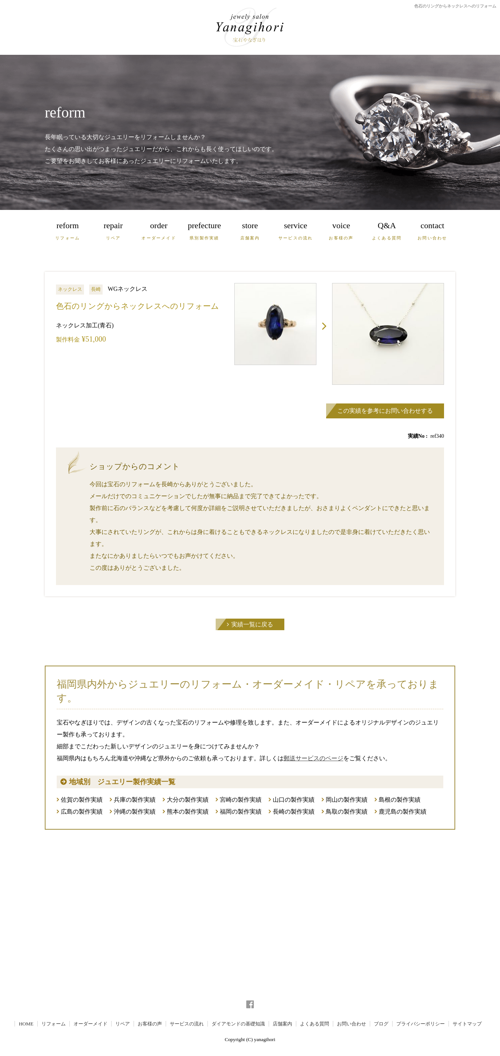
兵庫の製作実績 (135, 799)
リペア (122, 1024)
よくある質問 (314, 1024)
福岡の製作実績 (241, 811)
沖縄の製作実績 (135, 811)
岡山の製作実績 (347, 799)
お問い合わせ (351, 1024)
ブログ (381, 1024)
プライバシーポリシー (420, 1024)
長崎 (96, 289)
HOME (26, 1024)
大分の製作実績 (188, 799)
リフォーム (53, 1024)
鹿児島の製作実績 (402, 811)
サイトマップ (467, 1024)
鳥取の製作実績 (347, 811)
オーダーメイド (90, 1024)
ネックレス (70, 289)
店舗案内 (282, 1024)
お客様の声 (150, 1024)
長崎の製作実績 (294, 811)
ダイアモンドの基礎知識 (238, 1024)
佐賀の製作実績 (82, 799)
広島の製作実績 (82, 811)
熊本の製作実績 (188, 811)
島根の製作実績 (400, 799)
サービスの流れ (187, 1024)
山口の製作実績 (294, 799)
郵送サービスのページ (313, 758)
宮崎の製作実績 (241, 799)
